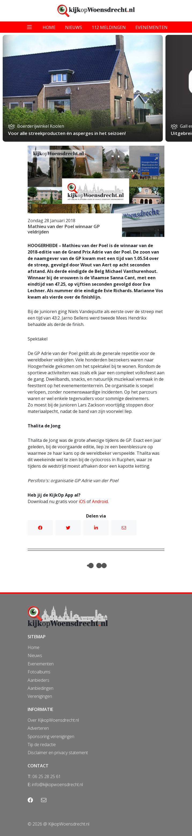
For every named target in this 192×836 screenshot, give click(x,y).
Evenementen (41, 664)
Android (100, 501)
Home (33, 647)
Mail (124, 528)
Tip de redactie (42, 744)
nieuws (73, 27)
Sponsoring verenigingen (51, 736)
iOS (82, 501)
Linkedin (96, 528)
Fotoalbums (39, 672)
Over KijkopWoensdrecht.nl (53, 720)
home (49, 27)
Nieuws (35, 655)
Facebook (40, 528)
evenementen (151, 27)
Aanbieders (38, 680)
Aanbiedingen (40, 688)
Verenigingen (40, 696)
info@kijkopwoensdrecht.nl (57, 784)
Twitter (68, 528)
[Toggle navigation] (29, 27)
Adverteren (38, 728)
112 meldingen (109, 27)
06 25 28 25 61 (46, 776)
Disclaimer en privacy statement (58, 753)
